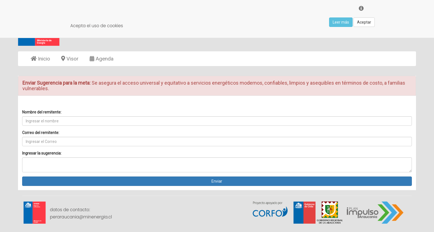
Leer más (341, 22)
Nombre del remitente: (41, 112)
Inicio (40, 59)
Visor (70, 59)
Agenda (101, 59)
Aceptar (364, 22)
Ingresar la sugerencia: (41, 153)
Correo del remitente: (40, 132)
